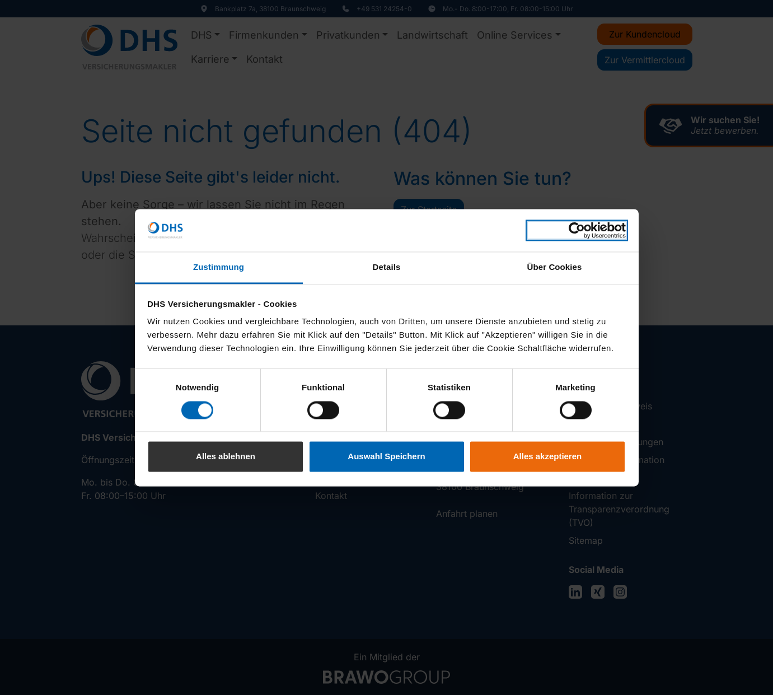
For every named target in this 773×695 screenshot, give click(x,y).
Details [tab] (387, 267)
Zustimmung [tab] (218, 267)
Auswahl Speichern (386, 456)
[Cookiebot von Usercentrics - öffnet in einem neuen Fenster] (577, 230)
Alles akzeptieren (547, 456)
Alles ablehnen (225, 456)
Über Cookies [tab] (554, 267)
